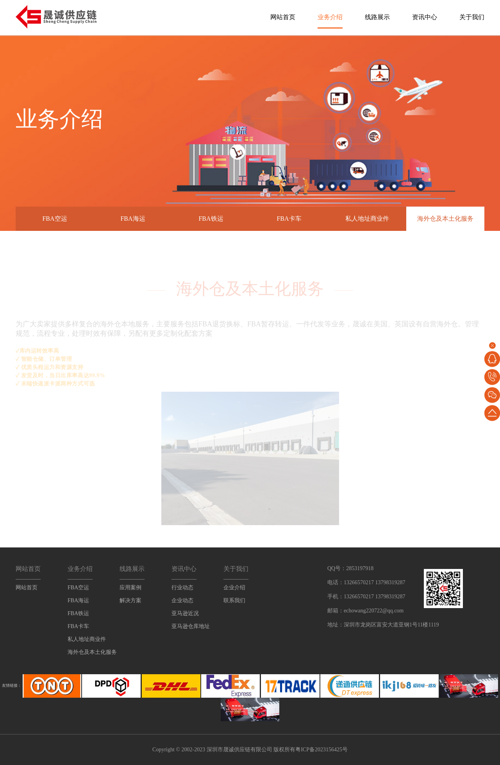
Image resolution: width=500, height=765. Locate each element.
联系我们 (234, 600)
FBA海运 (132, 218)
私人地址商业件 (367, 218)
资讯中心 (424, 17)
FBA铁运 (210, 218)
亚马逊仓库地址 (190, 626)
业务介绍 (330, 17)
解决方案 (130, 600)
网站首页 (282, 17)
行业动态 (182, 587)
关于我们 (471, 17)
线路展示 (377, 17)
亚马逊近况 (185, 613)
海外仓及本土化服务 (445, 218)
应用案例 (130, 587)
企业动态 (182, 600)
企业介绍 (234, 587)
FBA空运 (54, 218)
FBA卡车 (289, 218)
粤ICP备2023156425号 (321, 749)
